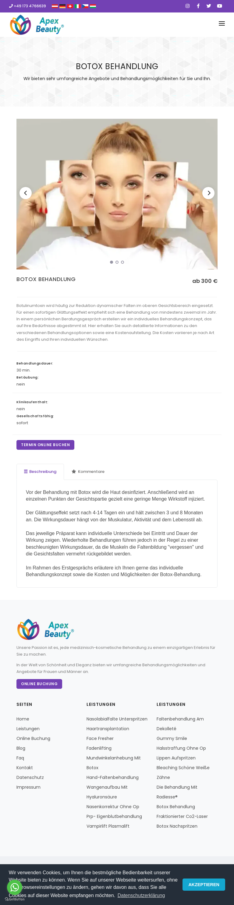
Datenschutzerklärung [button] (141, 895)
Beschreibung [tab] (40, 471)
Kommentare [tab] (88, 471)
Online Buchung (39, 683)
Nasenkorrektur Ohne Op (113, 807)
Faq (20, 758)
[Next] (208, 193)
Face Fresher (100, 738)
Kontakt (24, 768)
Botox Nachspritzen (177, 826)
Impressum (28, 787)
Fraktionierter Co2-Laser (182, 816)
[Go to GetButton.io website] (14, 899)
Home (22, 719)
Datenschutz (30, 777)
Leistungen (28, 729)
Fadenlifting (99, 748)
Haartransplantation (108, 729)
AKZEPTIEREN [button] (203, 884)
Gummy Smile (172, 738)
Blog (20, 748)
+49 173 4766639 (27, 6)
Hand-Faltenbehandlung (113, 777)
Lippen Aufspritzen (176, 758)
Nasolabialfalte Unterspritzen (117, 719)
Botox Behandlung (176, 807)
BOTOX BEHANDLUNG (46, 279)
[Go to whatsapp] (14, 887)
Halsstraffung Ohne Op (181, 748)
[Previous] (26, 193)
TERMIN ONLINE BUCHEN (45, 444)
